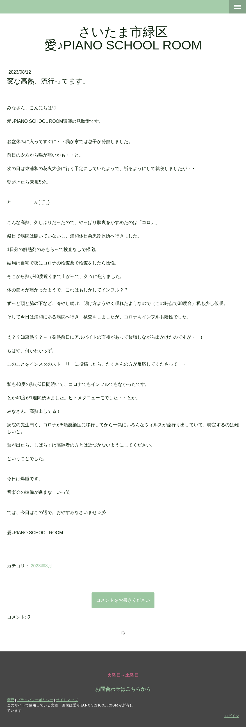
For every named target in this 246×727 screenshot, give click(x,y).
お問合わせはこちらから (123, 689)
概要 (10, 699)
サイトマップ (67, 699)
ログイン (231, 716)
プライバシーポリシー (35, 699)
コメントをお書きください (123, 600)
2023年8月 (41, 565)
